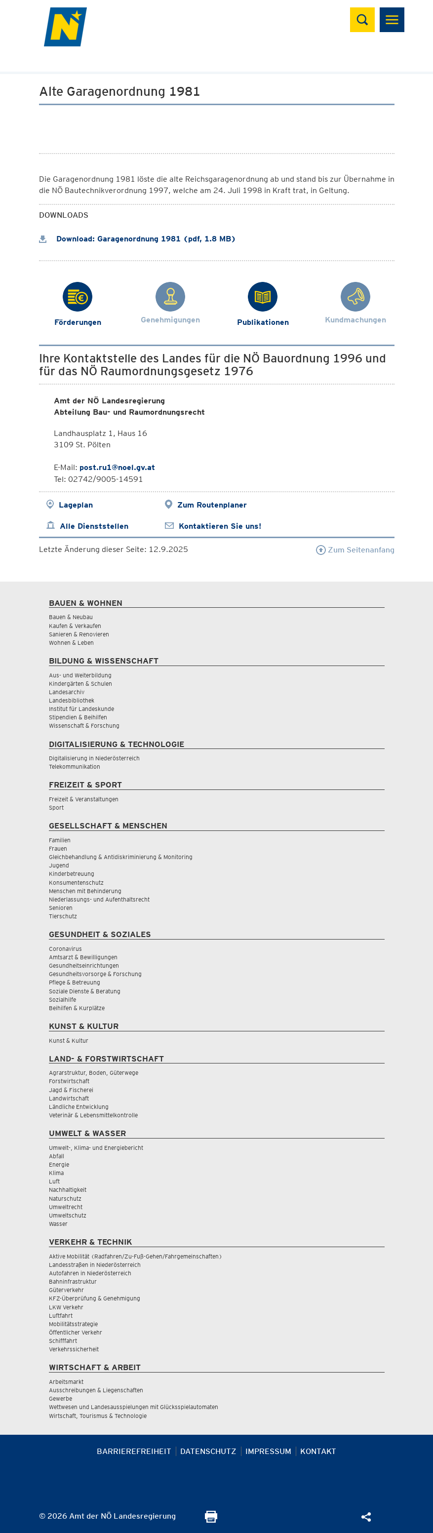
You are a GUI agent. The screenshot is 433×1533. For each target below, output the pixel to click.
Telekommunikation (74, 766)
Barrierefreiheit (134, 1451)
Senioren (61, 907)
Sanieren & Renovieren (79, 634)
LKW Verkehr (66, 1307)
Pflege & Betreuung (74, 982)
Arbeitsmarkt (66, 1381)
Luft (54, 1181)
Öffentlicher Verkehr (75, 1332)
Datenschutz (208, 1451)
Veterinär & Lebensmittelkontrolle (93, 1115)
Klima (56, 1173)
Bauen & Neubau (71, 617)
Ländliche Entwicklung (79, 1106)
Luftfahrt (61, 1315)
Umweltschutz (67, 1215)
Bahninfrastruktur (73, 1281)
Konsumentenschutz (76, 882)
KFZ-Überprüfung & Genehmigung (94, 1298)
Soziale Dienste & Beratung (84, 991)
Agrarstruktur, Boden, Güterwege (93, 1072)
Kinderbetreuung (71, 873)
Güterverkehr (66, 1290)
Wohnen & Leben (71, 642)
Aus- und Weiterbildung (80, 675)
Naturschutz (65, 1198)
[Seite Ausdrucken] (211, 1520)
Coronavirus (65, 948)
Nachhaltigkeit (67, 1189)
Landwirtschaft (69, 1098)
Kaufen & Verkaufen (75, 625)
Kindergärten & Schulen (80, 683)
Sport (56, 807)
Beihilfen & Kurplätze (77, 1008)
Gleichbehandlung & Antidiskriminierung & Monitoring (121, 857)
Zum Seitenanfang (355, 549)
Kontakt (318, 1451)
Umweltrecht (65, 1207)
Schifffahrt (63, 1340)
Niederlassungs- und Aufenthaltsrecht (99, 899)
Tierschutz (63, 916)
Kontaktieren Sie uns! (220, 526)
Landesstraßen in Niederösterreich (95, 1264)
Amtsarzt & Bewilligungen (83, 957)
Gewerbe (60, 1398)
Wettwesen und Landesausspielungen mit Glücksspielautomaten (133, 1407)
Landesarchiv (66, 692)
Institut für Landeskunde (81, 708)
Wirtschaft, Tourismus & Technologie (98, 1415)
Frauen (58, 848)
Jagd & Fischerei (71, 1090)
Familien (60, 840)
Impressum (268, 1451)
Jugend (59, 865)
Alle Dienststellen (94, 526)
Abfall (56, 1156)
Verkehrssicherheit (74, 1349)
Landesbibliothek (71, 700)
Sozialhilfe (62, 999)
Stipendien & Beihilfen (78, 717)
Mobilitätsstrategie (73, 1324)
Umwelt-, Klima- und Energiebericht (96, 1147)
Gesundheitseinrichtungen (84, 965)
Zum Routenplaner (212, 505)
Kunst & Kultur (68, 1040)
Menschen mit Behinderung (85, 891)
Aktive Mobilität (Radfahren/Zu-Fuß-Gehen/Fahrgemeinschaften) (135, 1256)
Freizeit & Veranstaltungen (83, 799)
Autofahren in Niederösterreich (90, 1273)
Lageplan (76, 505)
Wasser (58, 1223)
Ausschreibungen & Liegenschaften (96, 1390)
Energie (59, 1164)
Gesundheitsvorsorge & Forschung (95, 974)
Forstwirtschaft (69, 1081)
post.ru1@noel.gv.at (117, 467)
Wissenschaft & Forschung (84, 725)
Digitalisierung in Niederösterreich (94, 758)
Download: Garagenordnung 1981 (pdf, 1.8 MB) (137, 238)
